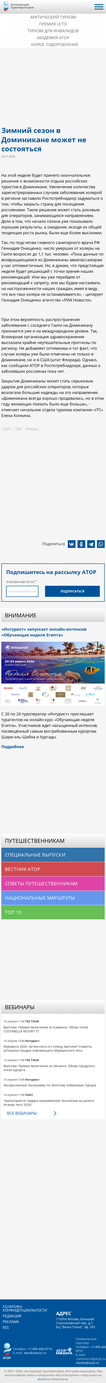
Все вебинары (22, 1113)
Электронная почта (20, 582)
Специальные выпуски (35, 855)
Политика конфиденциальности (25, 1308)
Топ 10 (13, 912)
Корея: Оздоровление (54, 44)
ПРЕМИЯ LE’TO (53, 24)
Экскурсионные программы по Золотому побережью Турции (50, 1085)
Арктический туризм (53, 17)
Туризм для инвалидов (53, 30)
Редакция (12, 1316)
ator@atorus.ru (35, 1353)
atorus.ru (44, 1379)
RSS (6, 1327)
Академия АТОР (53, 37)
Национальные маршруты (40, 898)
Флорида (32, 429)
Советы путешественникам (41, 883)
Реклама (11, 1321)
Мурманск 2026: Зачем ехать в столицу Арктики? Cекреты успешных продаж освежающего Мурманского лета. (48, 1048)
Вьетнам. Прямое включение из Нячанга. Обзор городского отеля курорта (49, 1068)
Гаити (7, 429)
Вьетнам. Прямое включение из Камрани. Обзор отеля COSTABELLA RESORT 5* (46, 1029)
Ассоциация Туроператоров (22, 5)
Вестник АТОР (22, 869)
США (18, 429)
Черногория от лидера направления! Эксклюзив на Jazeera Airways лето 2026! (49, 1103)
